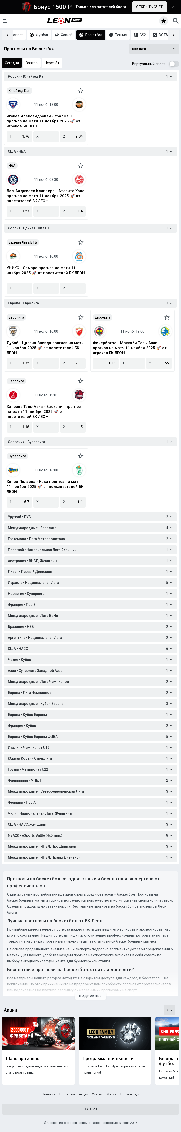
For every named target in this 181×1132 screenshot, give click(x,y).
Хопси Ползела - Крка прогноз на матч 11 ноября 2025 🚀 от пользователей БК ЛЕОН (45, 486)
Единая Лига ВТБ (23, 242)
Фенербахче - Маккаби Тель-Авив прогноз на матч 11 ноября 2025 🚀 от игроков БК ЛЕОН (130, 348)
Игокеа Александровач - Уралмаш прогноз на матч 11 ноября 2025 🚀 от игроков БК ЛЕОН (43, 121)
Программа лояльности (108, 1058)
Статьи (97, 1094)
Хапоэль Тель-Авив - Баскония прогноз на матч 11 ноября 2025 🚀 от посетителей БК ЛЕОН (44, 411)
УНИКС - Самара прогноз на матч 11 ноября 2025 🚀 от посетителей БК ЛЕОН (46, 270)
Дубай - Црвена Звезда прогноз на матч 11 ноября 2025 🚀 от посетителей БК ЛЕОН (45, 348)
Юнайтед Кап (19, 91)
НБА (12, 166)
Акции (83, 1094)
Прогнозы (67, 1094)
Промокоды (129, 1094)
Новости (48, 1094)
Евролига (16, 317)
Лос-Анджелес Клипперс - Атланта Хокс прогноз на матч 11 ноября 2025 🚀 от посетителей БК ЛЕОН (45, 196)
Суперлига (17, 456)
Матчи (111, 1094)
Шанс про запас (22, 1058)
